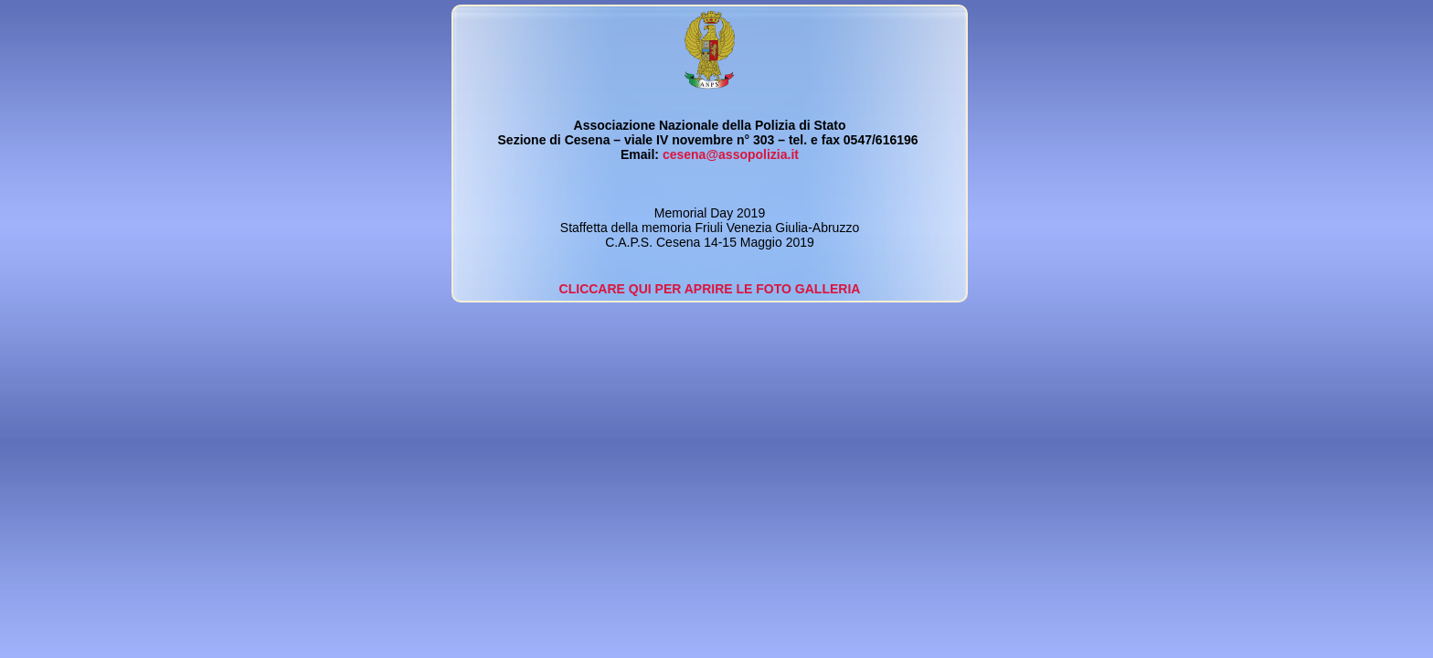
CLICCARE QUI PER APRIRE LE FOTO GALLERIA (710, 288)
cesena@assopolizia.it (731, 154)
